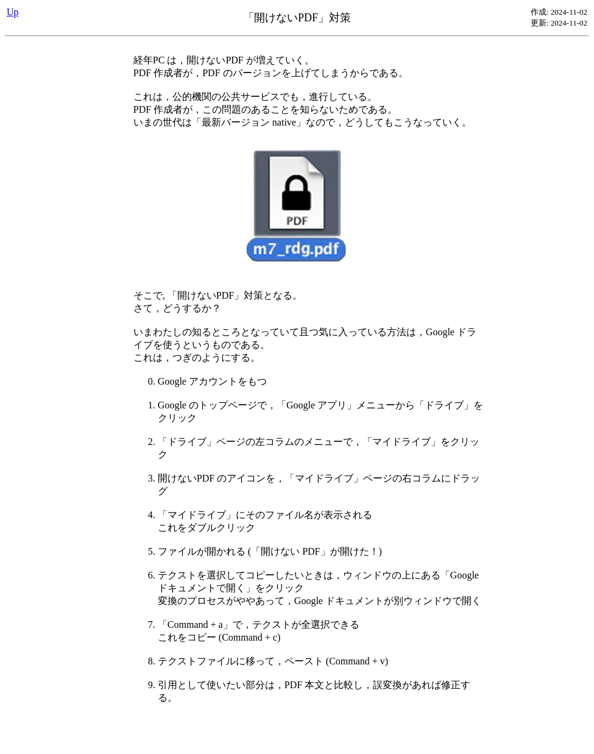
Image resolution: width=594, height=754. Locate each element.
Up (13, 12)
